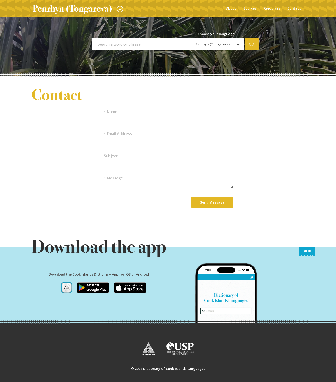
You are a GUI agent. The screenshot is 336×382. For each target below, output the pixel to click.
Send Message (212, 202)
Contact (294, 8)
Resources (272, 8)
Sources (250, 8)
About (231, 8)
